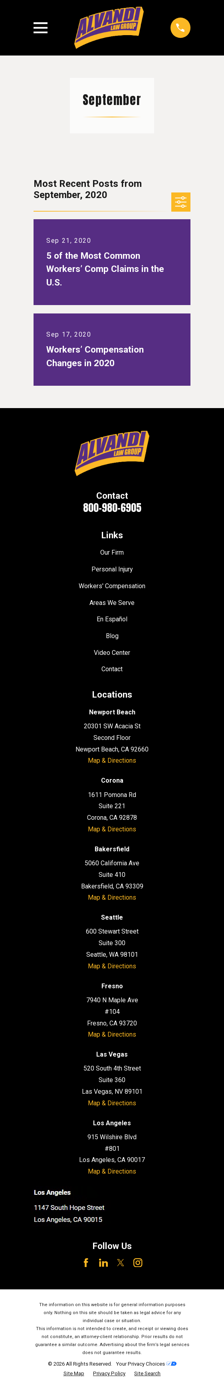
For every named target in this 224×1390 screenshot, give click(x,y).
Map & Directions (112, 760)
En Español (112, 619)
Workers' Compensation (112, 586)
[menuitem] (73, 1373)
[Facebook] (85, 1262)
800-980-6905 (112, 507)
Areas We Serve (112, 603)
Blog (112, 636)
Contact (112, 669)
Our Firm (112, 552)
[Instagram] (137, 1262)
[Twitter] (120, 1262)
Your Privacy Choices (146, 1364)
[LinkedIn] (103, 1262)
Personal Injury (112, 569)
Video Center (112, 652)
